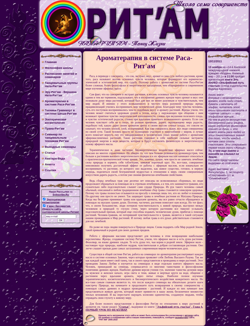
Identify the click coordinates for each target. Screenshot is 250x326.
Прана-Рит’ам (54, 128)
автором (189, 315)
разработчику (181, 317)
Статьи (50, 152)
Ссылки (50, 170)
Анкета (50, 164)
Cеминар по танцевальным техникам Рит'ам (57, 138)
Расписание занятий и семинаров (61, 75)
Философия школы (59, 67)
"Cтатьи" (124, 306)
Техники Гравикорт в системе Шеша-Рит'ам (61, 112)
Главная (51, 62)
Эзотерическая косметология (55, 121)
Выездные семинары (60, 146)
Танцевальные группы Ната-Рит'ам (61, 84)
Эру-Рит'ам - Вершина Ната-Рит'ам (60, 93)
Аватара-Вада (55, 158)
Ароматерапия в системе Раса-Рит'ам (60, 102)
